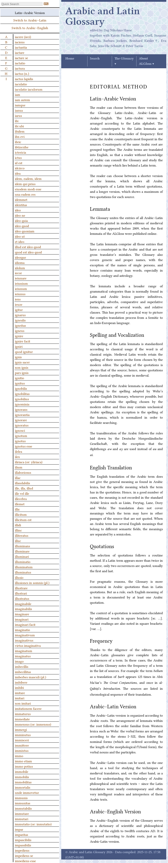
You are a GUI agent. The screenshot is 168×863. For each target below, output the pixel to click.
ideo (18, 209)
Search (95, 58)
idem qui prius (25, 183)
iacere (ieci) (23, 36)
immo (19, 755)
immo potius (24, 766)
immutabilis (23, 808)
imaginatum (23, 650)
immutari (21, 818)
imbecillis (21, 666)
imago (19, 661)
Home (69, 58)
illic (17, 509)
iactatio (20, 62)
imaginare (22, 613)
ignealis (20, 319)
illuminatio (22, 561)
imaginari (21, 619)
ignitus (20, 383)
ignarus (20, 314)
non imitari (23, 703)
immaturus (23, 713)
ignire (19, 335)
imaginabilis (23, 608)
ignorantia (22, 414)
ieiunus (20, 293)
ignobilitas (22, 393)
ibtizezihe (21, 146)
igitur (19, 309)
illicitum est (23, 519)
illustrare (21, 587)
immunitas (22, 802)
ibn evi (19, 136)
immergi (21, 729)
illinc (18, 530)
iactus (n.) (22, 73)
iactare (19, 52)
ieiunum (21, 288)
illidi (18, 524)
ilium (18, 467)
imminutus (23, 734)
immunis (21, 797)
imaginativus (24, 640)
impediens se (24, 855)
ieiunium (21, 283)
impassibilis (23, 844)
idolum (20, 267)
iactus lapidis (24, 78)
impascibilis (23, 839)
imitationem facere (28, 708)
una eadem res (25, 194)
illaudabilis (22, 482)
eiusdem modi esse (28, 188)
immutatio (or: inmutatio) (33, 823)
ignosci (20, 430)
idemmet (21, 199)
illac (18, 477)
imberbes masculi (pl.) (30, 676)
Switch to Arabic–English (30, 27)
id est (18, 162)
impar (19, 829)
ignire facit (22, 341)
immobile (21, 771)
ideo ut (20, 236)
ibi (16, 120)
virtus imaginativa (28, 645)
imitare (20, 692)
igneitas (20, 325)
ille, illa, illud (24, 488)
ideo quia (21, 220)
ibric (18, 141)
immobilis (22, 776)
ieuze (18, 304)
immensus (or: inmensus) (33, 724)
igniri (19, 346)
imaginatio (22, 629)
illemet (19, 503)
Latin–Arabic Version (30, 12)
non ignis (21, 367)
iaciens (19, 41)
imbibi (19, 687)
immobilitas (23, 781)
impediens (22, 850)
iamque (20, 104)
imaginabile (23, 603)
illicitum (21, 514)
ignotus (20, 440)
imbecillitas (23, 671)
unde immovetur (27, 792)
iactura (20, 68)
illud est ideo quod (28, 246)
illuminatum (24, 566)
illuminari (22, 556)
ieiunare (20, 277)
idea (18, 173)
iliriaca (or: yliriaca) (28, 461)
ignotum (21, 435)
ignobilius (22, 398)
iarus (18, 115)
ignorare (21, 419)
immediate (22, 718)
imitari (19, 697)
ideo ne (20, 215)
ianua (19, 110)
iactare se (21, 57)
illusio (19, 577)
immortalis (22, 787)
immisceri (22, 739)
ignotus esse (23, 446)
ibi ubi (19, 125)
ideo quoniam (24, 230)
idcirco (19, 167)
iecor (18, 272)
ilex (17, 456)
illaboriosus (23, 472)
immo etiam (23, 760)
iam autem (22, 99)
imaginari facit (25, 624)
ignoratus (21, 425)
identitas (21, 204)
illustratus (22, 598)
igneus (19, 330)
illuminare (22, 551)
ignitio (19, 377)
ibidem (19, 131)
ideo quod (22, 225)
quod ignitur (24, 351)
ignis (18, 356)
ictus (18, 157)
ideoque (20, 257)
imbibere (21, 682)
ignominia (22, 404)
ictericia (20, 152)
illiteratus (21, 535)
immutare (22, 813)
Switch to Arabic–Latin (29, 20)
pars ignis (21, 372)
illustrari (21, 593)
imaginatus (23, 655)
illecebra (21, 498)
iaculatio (21, 83)
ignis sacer (22, 362)
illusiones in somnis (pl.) (32, 582)
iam (17, 94)
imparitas (21, 834)
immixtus (21, 750)
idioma (19, 262)
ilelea (18, 451)
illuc (18, 540)
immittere (22, 745)
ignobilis (21, 388)
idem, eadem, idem (28, 178)
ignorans (21, 409)
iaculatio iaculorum (28, 89)
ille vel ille (22, 493)
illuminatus (23, 572)
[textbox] (22, 4)
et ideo (19, 241)
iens (18, 298)
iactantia (21, 47)
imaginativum (25, 634)
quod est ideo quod (28, 251)
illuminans (22, 545)
